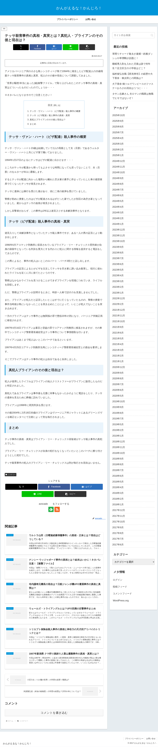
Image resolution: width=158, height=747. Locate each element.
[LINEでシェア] (70, 47)
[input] (133, 35)
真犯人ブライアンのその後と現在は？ (48, 119)
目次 (50, 105)
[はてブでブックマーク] (54, 47)
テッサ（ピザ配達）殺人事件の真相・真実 (50, 115)
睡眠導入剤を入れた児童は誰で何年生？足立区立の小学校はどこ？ (131, 66)
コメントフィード (122, 593)
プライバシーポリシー (134, 739)
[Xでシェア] (21, 47)
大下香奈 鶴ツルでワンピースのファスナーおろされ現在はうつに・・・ (132, 86)
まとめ (33, 124)
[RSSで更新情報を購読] (57, 509)
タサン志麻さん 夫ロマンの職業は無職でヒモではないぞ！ (132, 95)
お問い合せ (150, 739)
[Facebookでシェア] (37, 47)
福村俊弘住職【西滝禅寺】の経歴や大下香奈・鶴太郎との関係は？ (132, 76)
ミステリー (11, 475)
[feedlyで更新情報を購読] (51, 509)
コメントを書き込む (54, 713)
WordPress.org (121, 600)
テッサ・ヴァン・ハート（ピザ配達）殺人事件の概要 (55, 111)
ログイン (117, 580)
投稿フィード (120, 586)
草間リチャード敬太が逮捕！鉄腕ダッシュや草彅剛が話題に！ (132, 56)
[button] (87, 47)
